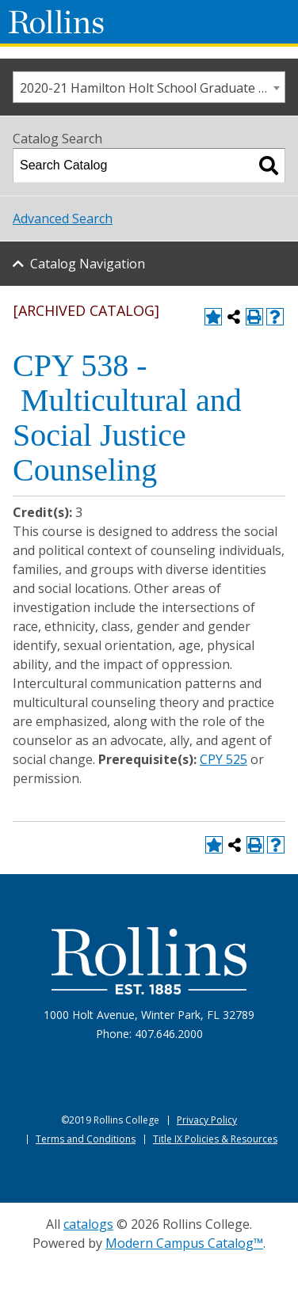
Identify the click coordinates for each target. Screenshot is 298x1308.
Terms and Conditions (86, 1139)
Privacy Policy (207, 1120)
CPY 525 (223, 759)
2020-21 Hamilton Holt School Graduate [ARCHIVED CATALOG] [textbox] (152, 88)
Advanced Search (63, 218)
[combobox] (149, 87)
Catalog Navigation (87, 263)
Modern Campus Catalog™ (184, 1243)
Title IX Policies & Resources (215, 1139)
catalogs (88, 1224)
